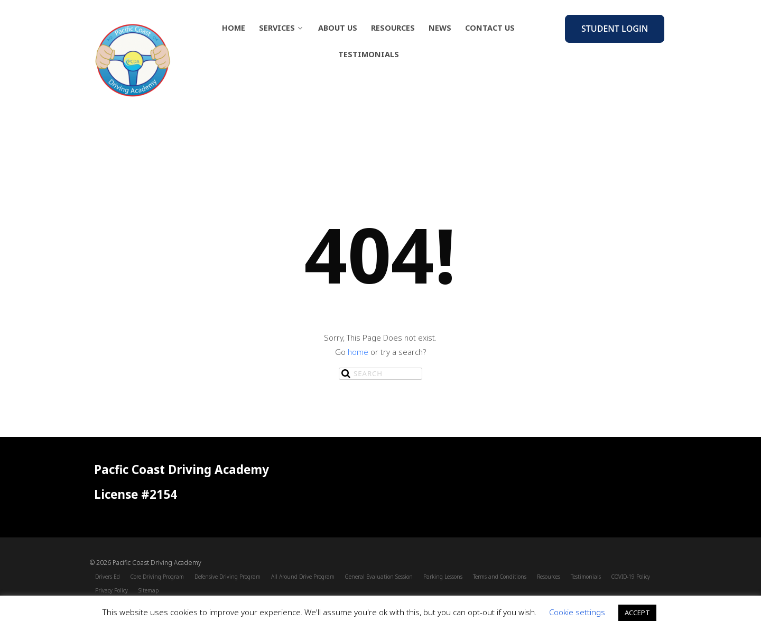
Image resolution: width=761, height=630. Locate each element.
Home (233, 28)
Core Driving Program (157, 576)
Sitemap (148, 590)
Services (281, 28)
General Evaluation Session (379, 576)
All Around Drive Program (303, 576)
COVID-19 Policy (630, 576)
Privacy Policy (111, 590)
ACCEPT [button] (637, 612)
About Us (337, 28)
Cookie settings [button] (577, 612)
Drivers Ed (107, 576)
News (440, 28)
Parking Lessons (442, 576)
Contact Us (490, 28)
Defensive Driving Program (227, 576)
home (358, 351)
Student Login (614, 28)
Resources (393, 28)
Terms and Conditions (499, 576)
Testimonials (368, 54)
